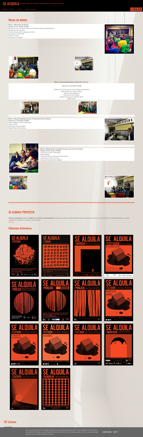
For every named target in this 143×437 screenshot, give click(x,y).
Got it (115, 432)
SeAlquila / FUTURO (8, 9)
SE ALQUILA (11, 3)
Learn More (107, 432)
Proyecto (19, 9)
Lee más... (12, 222)
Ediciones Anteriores (30, 9)
